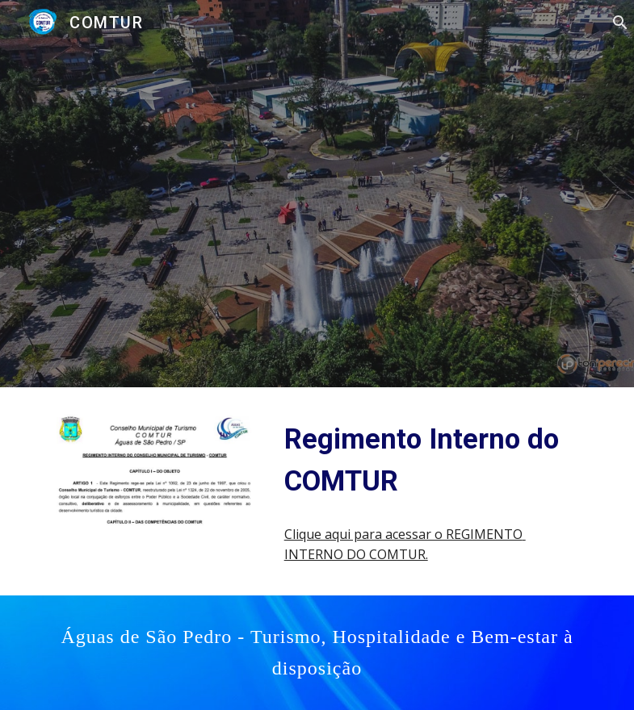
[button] (614, 22)
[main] (433, 460)
